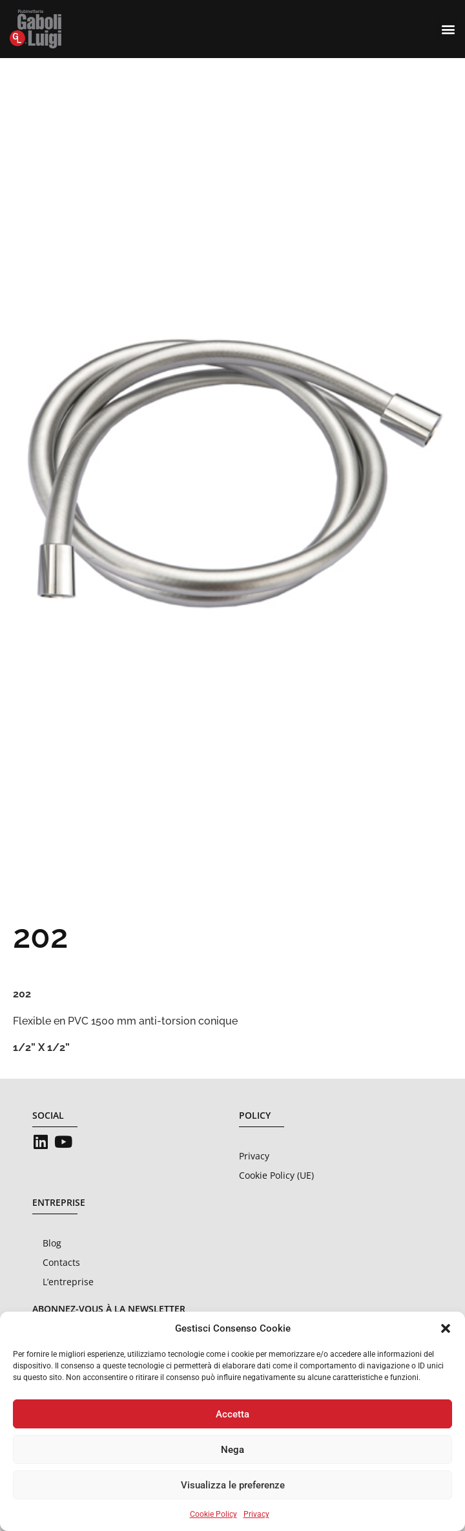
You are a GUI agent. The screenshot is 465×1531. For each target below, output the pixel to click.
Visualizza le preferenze (233, 1485)
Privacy (256, 1514)
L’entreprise (68, 1282)
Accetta (232, 1414)
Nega (232, 1450)
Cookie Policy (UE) (276, 1175)
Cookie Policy (213, 1514)
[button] (445, 1328)
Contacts (61, 1262)
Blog (52, 1243)
